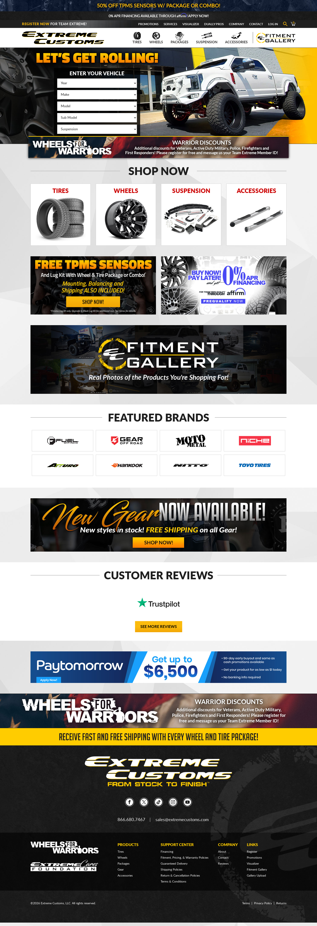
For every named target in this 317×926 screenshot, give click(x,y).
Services (170, 24)
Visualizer (190, 24)
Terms (246, 903)
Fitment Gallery (257, 869)
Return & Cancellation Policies (180, 875)
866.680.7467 (131, 820)
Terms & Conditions (173, 881)
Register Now (35, 24)
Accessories (236, 38)
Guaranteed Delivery (174, 863)
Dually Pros (214, 24)
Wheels (156, 38)
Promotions (148, 24)
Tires (137, 38)
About (222, 851)
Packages (179, 38)
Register (252, 851)
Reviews (223, 863)
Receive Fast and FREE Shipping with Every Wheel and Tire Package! (158, 738)
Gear (121, 869)
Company (236, 24)
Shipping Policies (171, 869)
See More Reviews (158, 627)
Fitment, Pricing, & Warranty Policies (184, 857)
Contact (256, 24)
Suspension (206, 38)
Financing (167, 851)
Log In (273, 24)
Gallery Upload (256, 875)
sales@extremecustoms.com (182, 820)
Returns (281, 903)
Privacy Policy (263, 903)
